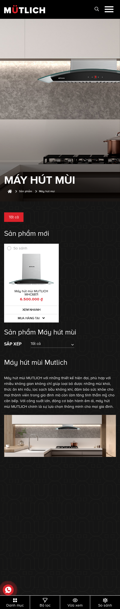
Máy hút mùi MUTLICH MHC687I (31, 293)
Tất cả (14, 217)
